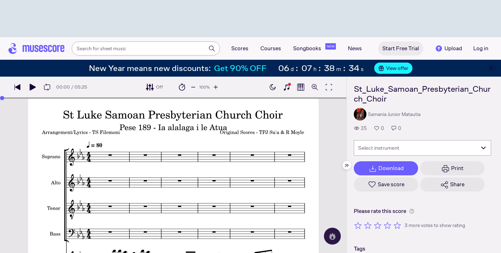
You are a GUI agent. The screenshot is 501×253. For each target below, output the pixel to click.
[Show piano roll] (301, 87)
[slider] (2, 98)
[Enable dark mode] (273, 87)
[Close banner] (491, 68)
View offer (393, 68)
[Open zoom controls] (315, 87)
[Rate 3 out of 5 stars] (377, 225)
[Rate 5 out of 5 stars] (397, 225)
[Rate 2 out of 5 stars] (368, 225)
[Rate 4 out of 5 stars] (387, 225)
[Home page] (36, 48)
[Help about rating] (412, 211)
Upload (448, 48)
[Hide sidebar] (347, 165)
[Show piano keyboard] (287, 87)
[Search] (212, 48)
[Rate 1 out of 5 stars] (358, 225)
